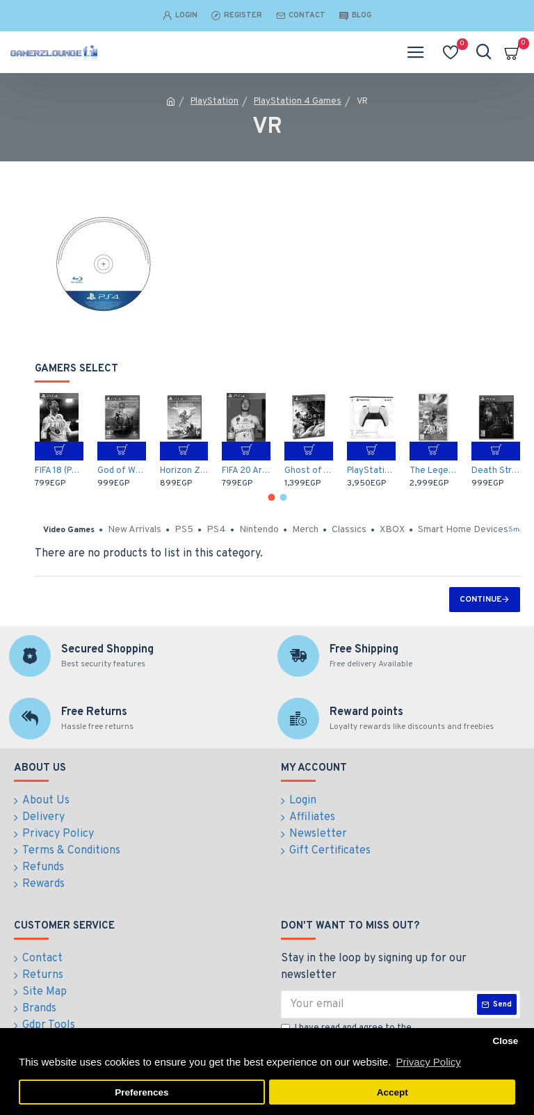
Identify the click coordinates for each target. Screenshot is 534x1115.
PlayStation (214, 101)
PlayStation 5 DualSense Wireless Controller (371, 470)
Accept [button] (392, 1092)
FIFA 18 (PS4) (59, 470)
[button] (271, 497)
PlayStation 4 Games (297, 101)
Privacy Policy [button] (428, 1062)
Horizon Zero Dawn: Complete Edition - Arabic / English (184, 470)
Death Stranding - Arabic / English (495, 470)
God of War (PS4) (121, 470)
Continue (480, 599)
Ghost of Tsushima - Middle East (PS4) (308, 470)
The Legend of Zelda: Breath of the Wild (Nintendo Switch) (434, 470)
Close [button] (505, 1041)
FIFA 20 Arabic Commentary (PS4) (246, 470)
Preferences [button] (141, 1092)
